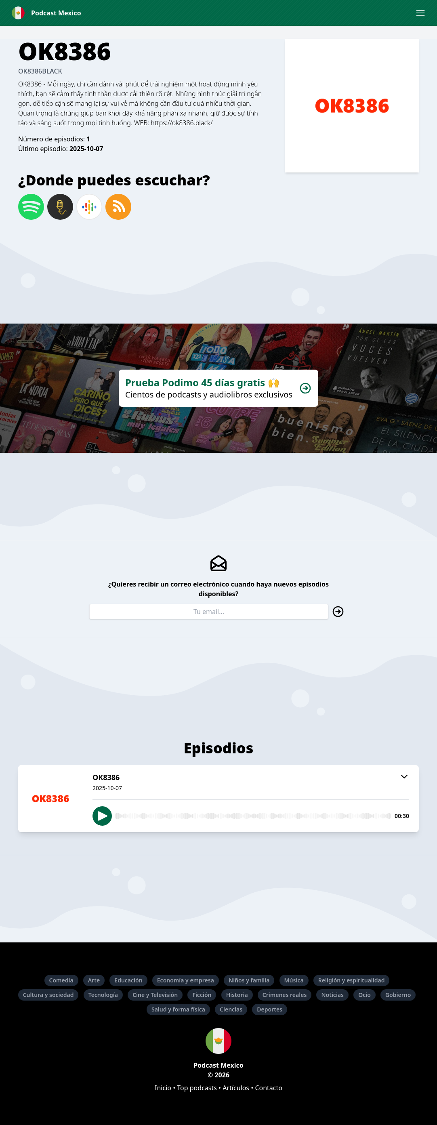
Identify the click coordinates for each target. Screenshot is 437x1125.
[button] (420, 13)
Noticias (332, 995)
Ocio (364, 995)
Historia (237, 995)
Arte (94, 980)
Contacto (268, 1087)
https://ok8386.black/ (181, 122)
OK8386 (30, 84)
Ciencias (231, 1009)
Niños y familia (249, 980)
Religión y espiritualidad (351, 980)
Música (294, 980)
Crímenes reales (285, 995)
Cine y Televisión (155, 995)
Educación (128, 980)
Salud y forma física (178, 1009)
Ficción (201, 995)
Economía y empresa (185, 980)
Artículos (236, 1087)
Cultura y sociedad (48, 995)
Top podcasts (197, 1087)
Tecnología (103, 995)
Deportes (269, 1009)
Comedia (61, 980)
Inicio (163, 1087)
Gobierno (398, 995)
